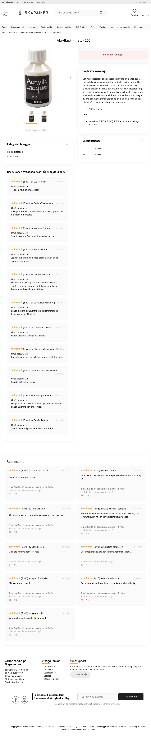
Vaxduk (103, 27)
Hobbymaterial (17, 27)
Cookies (47, 676)
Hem (4, 32)
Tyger (93, 27)
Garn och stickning (64, 27)
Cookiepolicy (50, 672)
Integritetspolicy (51, 679)
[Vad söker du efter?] (81, 13)
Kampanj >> (42, 2)
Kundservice (49, 666)
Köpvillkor (48, 669)
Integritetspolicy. (112, 703)
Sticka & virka (46, 27)
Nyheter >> (28, 2)
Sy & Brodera (81, 27)
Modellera (138, 27)
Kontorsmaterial (123, 27)
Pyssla (4, 27)
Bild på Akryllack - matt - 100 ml (36, 130)
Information (141, 2)
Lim (111, 27)
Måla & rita (32, 27)
